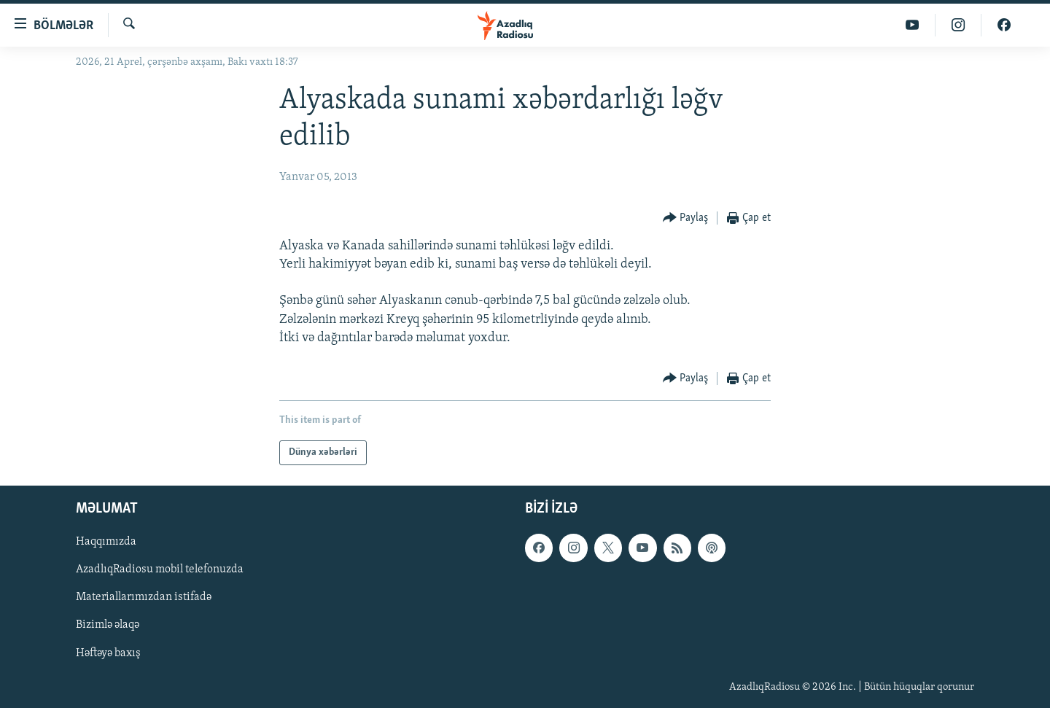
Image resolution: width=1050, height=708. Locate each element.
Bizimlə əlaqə (107, 625)
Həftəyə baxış (108, 653)
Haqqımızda (106, 542)
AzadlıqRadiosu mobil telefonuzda (160, 569)
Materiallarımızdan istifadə (143, 597)
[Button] (686, 218)
